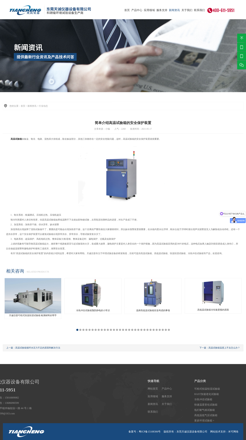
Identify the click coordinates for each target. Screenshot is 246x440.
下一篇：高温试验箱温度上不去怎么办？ (219, 348)
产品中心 (136, 10)
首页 (127, 10)
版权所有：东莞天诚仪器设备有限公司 (185, 431)
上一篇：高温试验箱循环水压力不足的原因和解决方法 (33, 348)
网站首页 (191, 388)
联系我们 (199, 10)
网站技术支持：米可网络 (224, 431)
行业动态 (43, 106)
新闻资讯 (174, 10)
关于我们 (186, 10)
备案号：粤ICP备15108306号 (144, 431)
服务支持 (161, 10)
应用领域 (149, 10)
